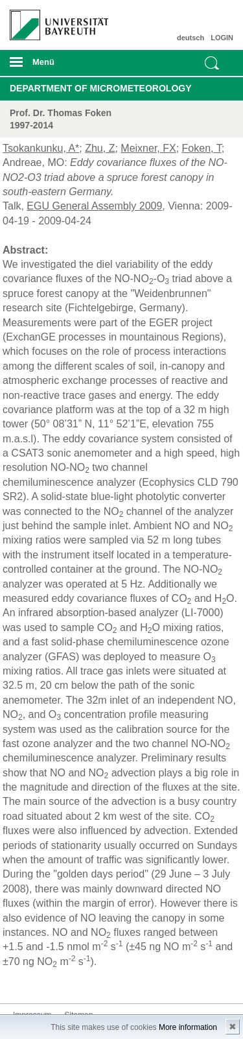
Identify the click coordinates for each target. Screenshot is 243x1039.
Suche (212, 62)
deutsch (190, 38)
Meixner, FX (148, 148)
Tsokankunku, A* (41, 148)
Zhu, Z (100, 148)
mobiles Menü (53, 66)
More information (188, 1027)
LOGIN (222, 38)
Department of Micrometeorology (101, 88)
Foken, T (202, 148)
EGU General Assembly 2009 (94, 205)
